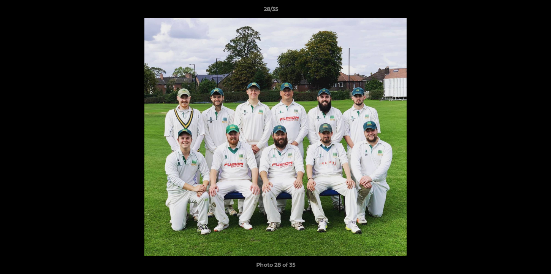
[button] (519, 11)
